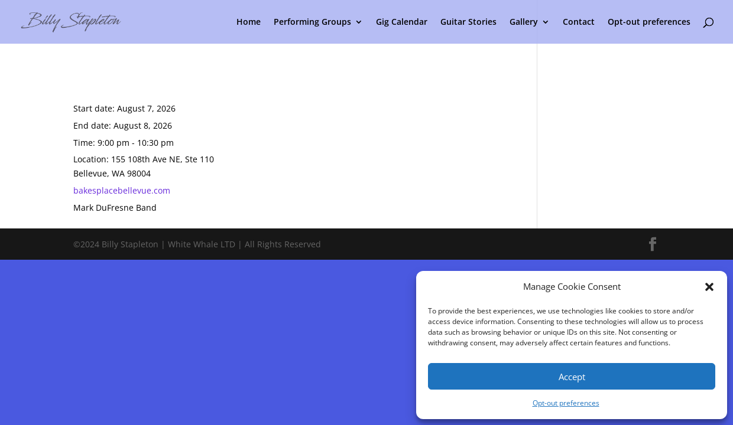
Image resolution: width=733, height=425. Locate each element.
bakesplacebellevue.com (121, 190)
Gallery (524, 22)
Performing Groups (312, 22)
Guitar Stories (468, 22)
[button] (709, 287)
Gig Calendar (401, 22)
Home (248, 22)
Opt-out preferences (566, 403)
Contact (579, 22)
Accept (572, 376)
